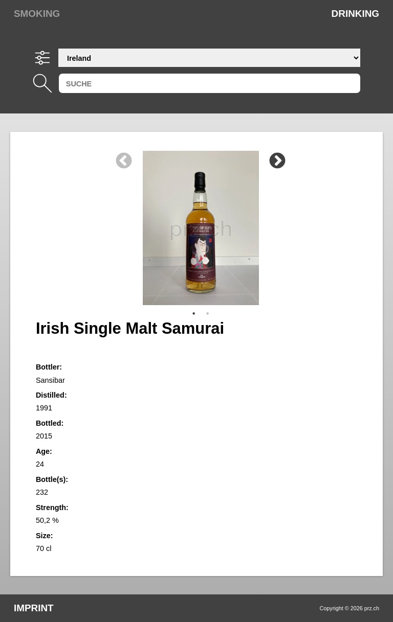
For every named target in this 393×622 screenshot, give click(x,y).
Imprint (34, 608)
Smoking (37, 13)
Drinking (355, 13)
